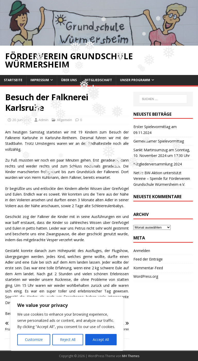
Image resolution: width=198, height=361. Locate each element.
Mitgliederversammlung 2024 (157, 164)
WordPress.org (145, 276)
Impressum (39, 80)
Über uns (69, 80)
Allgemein (64, 119)
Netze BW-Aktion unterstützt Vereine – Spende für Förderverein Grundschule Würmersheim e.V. (161, 178)
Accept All (101, 339)
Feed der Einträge (148, 259)
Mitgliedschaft (98, 80)
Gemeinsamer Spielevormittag (158, 141)
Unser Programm (135, 80)
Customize (34, 339)
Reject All (67, 339)
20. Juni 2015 (21, 119)
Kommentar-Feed (148, 267)
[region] (67, 324)
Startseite (13, 80)
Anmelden (141, 250)
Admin (43, 119)
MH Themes (130, 356)
